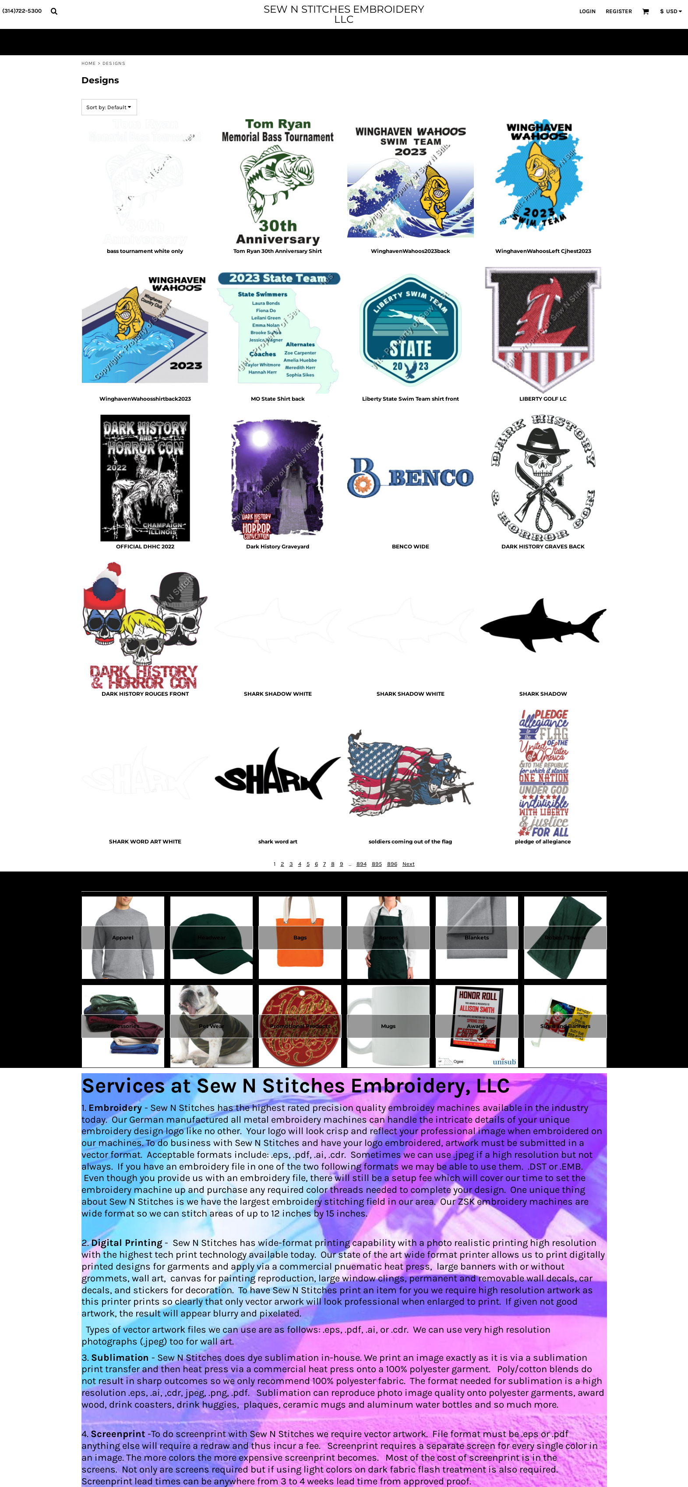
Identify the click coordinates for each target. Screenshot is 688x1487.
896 (392, 864)
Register (619, 11)
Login (587, 11)
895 (377, 864)
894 (361, 864)
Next (408, 864)
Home (88, 63)
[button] (53, 10)
